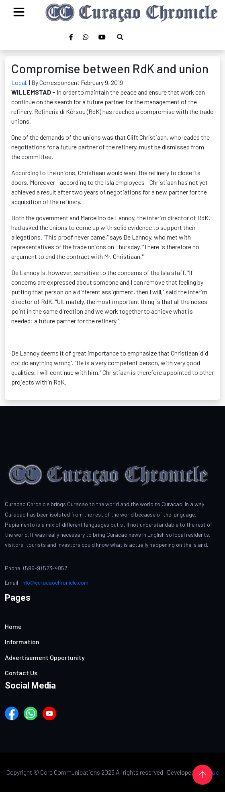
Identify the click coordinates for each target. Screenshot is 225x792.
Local (18, 82)
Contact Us (21, 672)
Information (22, 641)
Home (13, 626)
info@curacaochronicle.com (54, 582)
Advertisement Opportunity (45, 657)
